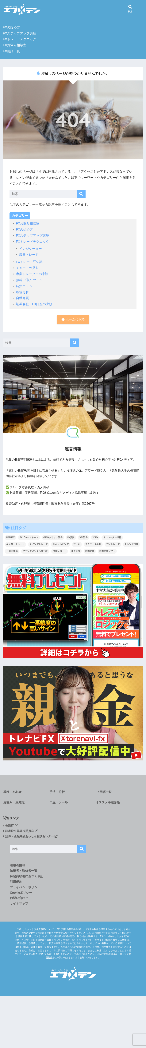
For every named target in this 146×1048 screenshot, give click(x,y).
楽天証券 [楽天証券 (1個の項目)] (75, 549)
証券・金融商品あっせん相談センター (32, 836)
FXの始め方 (11, 27)
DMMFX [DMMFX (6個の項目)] (10, 535)
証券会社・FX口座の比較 (34, 302)
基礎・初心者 (12, 790)
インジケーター (30, 248)
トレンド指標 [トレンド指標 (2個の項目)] (131, 542)
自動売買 (22, 297)
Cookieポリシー (21, 893)
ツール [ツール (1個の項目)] (76, 542)
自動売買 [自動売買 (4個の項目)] (89, 549)
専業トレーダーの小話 (32, 273)
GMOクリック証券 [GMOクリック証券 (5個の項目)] (53, 535)
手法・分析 (56, 790)
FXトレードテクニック (19, 39)
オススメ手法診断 (107, 801)
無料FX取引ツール (29, 279)
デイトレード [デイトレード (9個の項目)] (113, 542)
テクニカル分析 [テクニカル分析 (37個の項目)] (93, 542)
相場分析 (22, 290)
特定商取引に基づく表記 (26, 877)
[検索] (81, 194)
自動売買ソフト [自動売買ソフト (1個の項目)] (107, 549)
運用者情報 (17, 865)
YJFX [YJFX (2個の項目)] (95, 535)
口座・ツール (58, 801)
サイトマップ (19, 904)
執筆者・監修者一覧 (23, 871)
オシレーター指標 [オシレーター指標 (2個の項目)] (112, 535)
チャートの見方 (27, 267)
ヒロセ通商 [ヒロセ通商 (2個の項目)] (12, 549)
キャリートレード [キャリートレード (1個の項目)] (15, 542)
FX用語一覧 (11, 51)
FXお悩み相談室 (14, 45)
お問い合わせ (19, 899)
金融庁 (10, 825)
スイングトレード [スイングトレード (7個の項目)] (38, 542)
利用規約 (16, 882)
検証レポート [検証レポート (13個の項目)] (59, 549)
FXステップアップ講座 (19, 33)
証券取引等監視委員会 (21, 831)
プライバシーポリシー (25, 888)
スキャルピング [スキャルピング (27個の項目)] (61, 542)
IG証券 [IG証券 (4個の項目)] (70, 535)
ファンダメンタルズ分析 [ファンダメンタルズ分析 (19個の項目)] (35, 549)
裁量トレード (29, 254)
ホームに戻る (73, 318)
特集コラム (24, 285)
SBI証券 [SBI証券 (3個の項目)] (83, 535)
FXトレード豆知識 (29, 261)
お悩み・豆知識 (13, 801)
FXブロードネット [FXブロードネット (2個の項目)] (29, 535)
